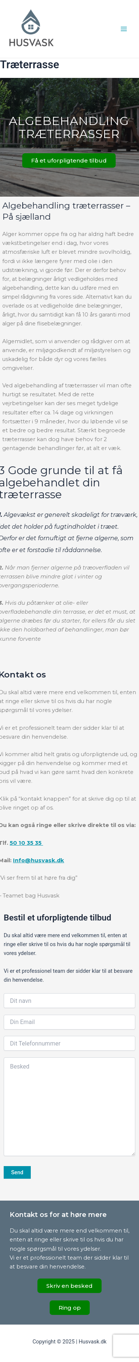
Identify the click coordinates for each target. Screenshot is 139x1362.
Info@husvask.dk (34, 860)
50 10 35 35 (22, 843)
